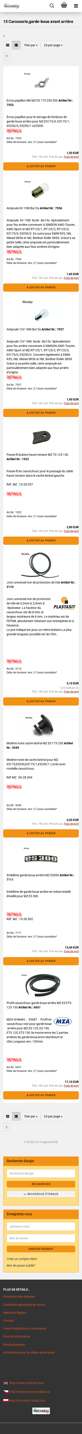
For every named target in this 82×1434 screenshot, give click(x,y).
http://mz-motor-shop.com (27, 1400)
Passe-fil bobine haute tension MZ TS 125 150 (37, 454)
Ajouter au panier (41, 166)
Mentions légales (14, 1312)
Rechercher (41, 1184)
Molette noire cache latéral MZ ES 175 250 (35, 743)
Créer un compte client (22, 1259)
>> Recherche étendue (41, 1194)
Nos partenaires (14, 1344)
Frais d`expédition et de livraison (25, 1328)
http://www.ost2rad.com (27, 1383)
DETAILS (14, 130)
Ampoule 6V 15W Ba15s (23, 208)
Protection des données (19, 1296)
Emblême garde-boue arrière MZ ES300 (33, 875)
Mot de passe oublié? (21, 1265)
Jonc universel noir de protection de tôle (34, 582)
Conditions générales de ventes (24, 1304)
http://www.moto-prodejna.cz (30, 1391)
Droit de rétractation (17, 1336)
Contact (8, 1320)
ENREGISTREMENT (41, 1249)
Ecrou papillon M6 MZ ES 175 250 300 (32, 100)
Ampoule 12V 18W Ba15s (24, 329)
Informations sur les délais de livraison (29, 1352)
